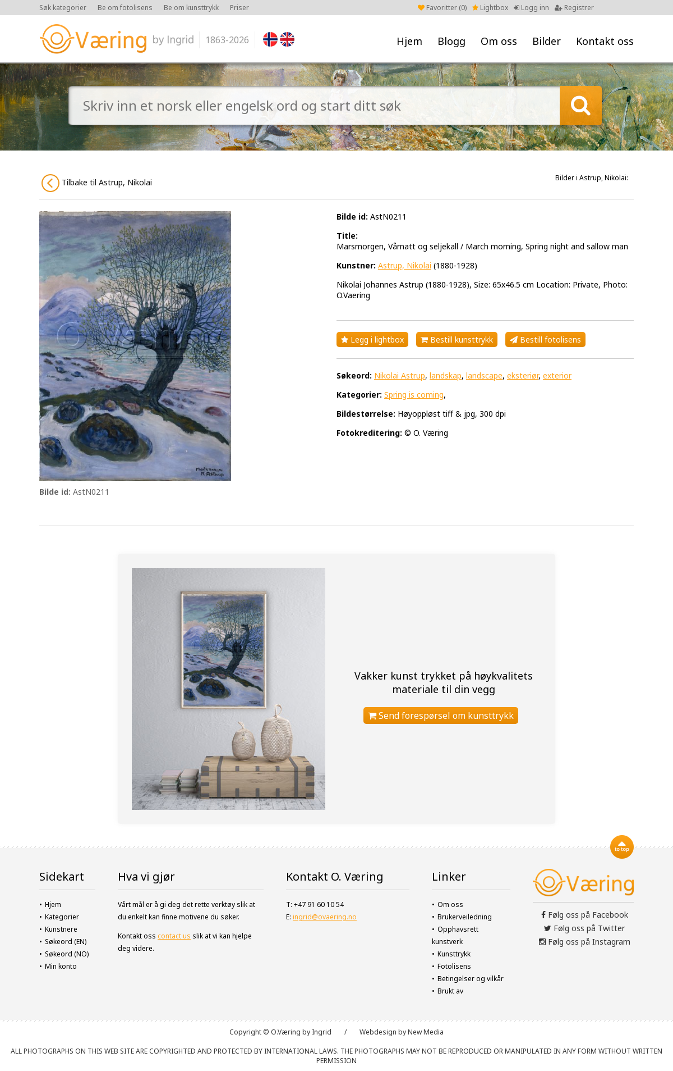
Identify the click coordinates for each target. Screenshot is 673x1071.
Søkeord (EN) (65, 941)
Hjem (409, 41)
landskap (446, 375)
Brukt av (450, 991)
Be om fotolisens (125, 7)
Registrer (574, 7)
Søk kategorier (62, 7)
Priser (239, 7)
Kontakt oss (605, 41)
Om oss (499, 41)
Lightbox (490, 7)
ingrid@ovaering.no (325, 917)
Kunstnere (61, 929)
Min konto (61, 966)
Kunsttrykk (454, 954)
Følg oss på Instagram (584, 941)
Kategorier (62, 917)
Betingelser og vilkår (470, 978)
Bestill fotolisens (545, 339)
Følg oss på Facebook (584, 914)
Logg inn (531, 7)
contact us (174, 936)
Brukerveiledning (464, 917)
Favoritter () (442, 7)
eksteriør (522, 375)
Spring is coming (414, 394)
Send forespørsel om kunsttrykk (441, 715)
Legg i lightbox (372, 339)
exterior (557, 375)
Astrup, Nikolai (404, 265)
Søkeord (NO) (67, 954)
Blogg (451, 41)
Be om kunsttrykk (191, 7)
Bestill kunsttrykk (457, 339)
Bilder (546, 41)
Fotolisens (454, 966)
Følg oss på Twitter (584, 928)
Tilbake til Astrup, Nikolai (97, 183)
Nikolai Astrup (399, 375)
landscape (484, 375)
